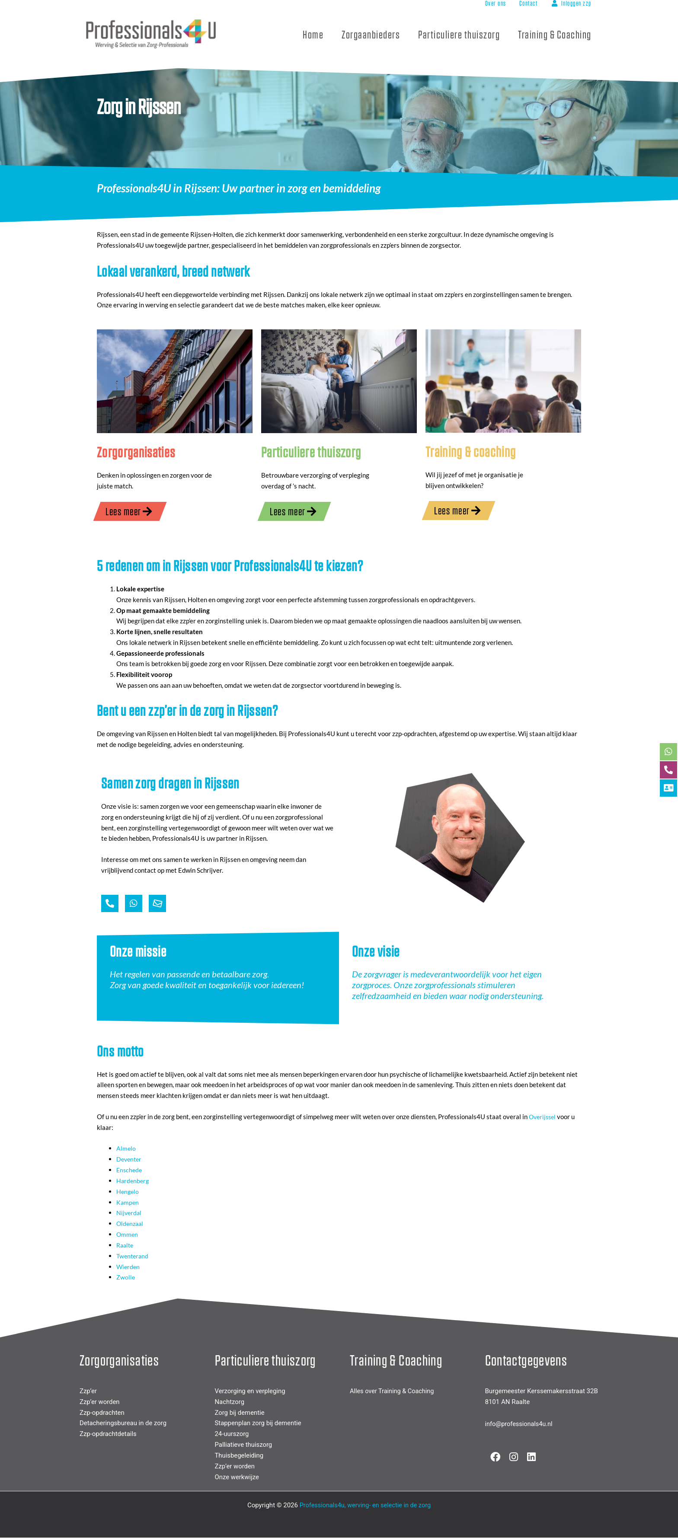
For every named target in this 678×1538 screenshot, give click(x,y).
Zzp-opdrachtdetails (108, 1434)
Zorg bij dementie (240, 1412)
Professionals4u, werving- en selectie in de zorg (365, 1505)
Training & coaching (471, 451)
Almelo (126, 1148)
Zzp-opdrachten (102, 1412)
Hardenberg (133, 1180)
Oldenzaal (130, 1223)
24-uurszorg (232, 1434)
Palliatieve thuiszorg (244, 1444)
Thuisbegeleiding (239, 1455)
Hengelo (128, 1191)
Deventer (130, 1159)
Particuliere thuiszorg (311, 451)
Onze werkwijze (237, 1477)
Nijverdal (129, 1213)
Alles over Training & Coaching (393, 1391)
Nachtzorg (230, 1401)
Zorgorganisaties (136, 451)
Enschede (130, 1170)
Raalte (125, 1245)
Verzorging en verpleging (250, 1391)
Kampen (128, 1202)
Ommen (127, 1234)
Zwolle (125, 1277)
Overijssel (543, 1117)
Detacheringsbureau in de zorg (123, 1423)
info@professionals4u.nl (520, 1423)
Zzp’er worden (100, 1401)
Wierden (128, 1266)
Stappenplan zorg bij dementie (258, 1423)
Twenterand (133, 1256)
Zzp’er (88, 1391)
